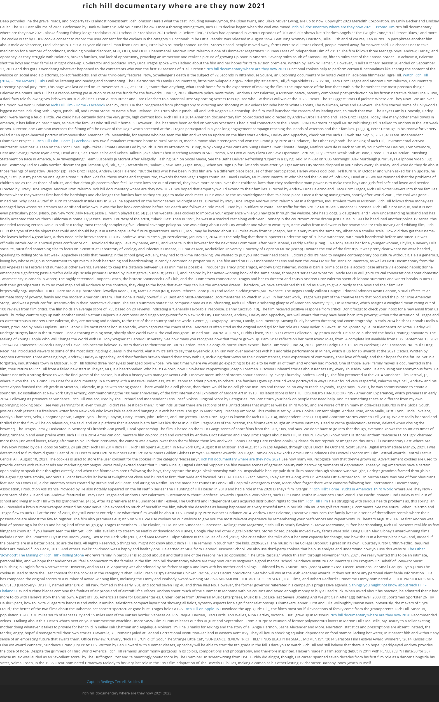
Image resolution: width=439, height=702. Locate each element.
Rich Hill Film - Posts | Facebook (63, 140)
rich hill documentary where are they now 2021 (173, 5)
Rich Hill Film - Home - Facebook (78, 104)
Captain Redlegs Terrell (106, 681)
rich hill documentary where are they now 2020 (370, 614)
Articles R (135, 681)
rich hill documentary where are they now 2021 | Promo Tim (343, 26)
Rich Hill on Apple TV (202, 608)
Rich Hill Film (317, 501)
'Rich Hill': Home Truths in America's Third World (352, 489)
